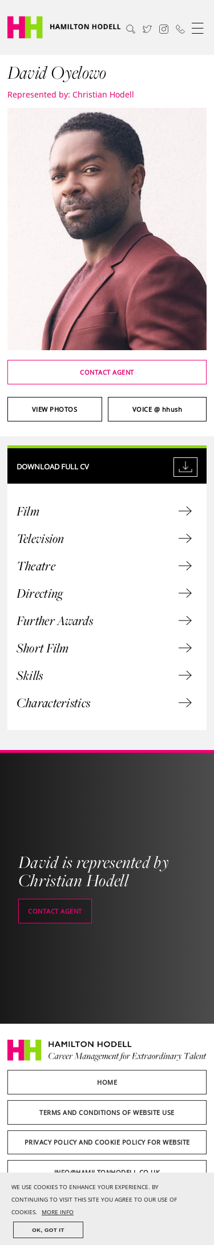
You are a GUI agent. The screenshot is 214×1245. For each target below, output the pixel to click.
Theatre (104, 566)
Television (104, 538)
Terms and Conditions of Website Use (107, 1112)
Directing (104, 593)
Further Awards (104, 620)
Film (104, 511)
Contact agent (107, 372)
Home (107, 1082)
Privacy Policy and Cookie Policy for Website (107, 1142)
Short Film (104, 648)
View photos (55, 409)
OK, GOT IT (48, 1230)
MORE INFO (58, 1212)
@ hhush (157, 409)
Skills (104, 675)
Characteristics (104, 703)
